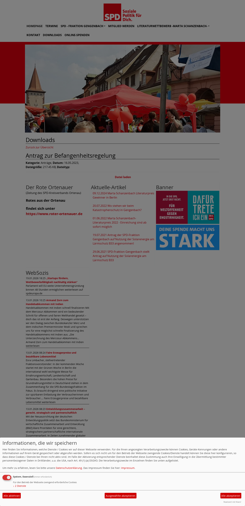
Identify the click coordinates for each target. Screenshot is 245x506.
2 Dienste (19, 486)
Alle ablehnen (12, 495)
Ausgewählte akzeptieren (120, 495)
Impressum (128, 468)
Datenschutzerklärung (69, 468)
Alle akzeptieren (230, 495)
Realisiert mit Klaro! (232, 502)
